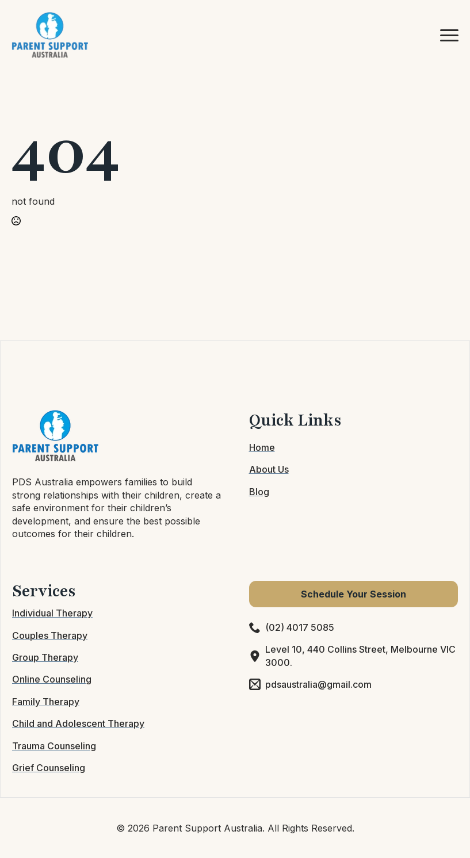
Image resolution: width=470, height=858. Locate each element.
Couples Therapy (49, 635)
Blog (259, 491)
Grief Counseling (48, 767)
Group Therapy (45, 657)
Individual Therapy (52, 613)
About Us (269, 469)
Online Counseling (51, 679)
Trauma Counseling (54, 746)
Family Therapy (45, 701)
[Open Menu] (449, 35)
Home (262, 447)
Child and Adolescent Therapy (78, 723)
